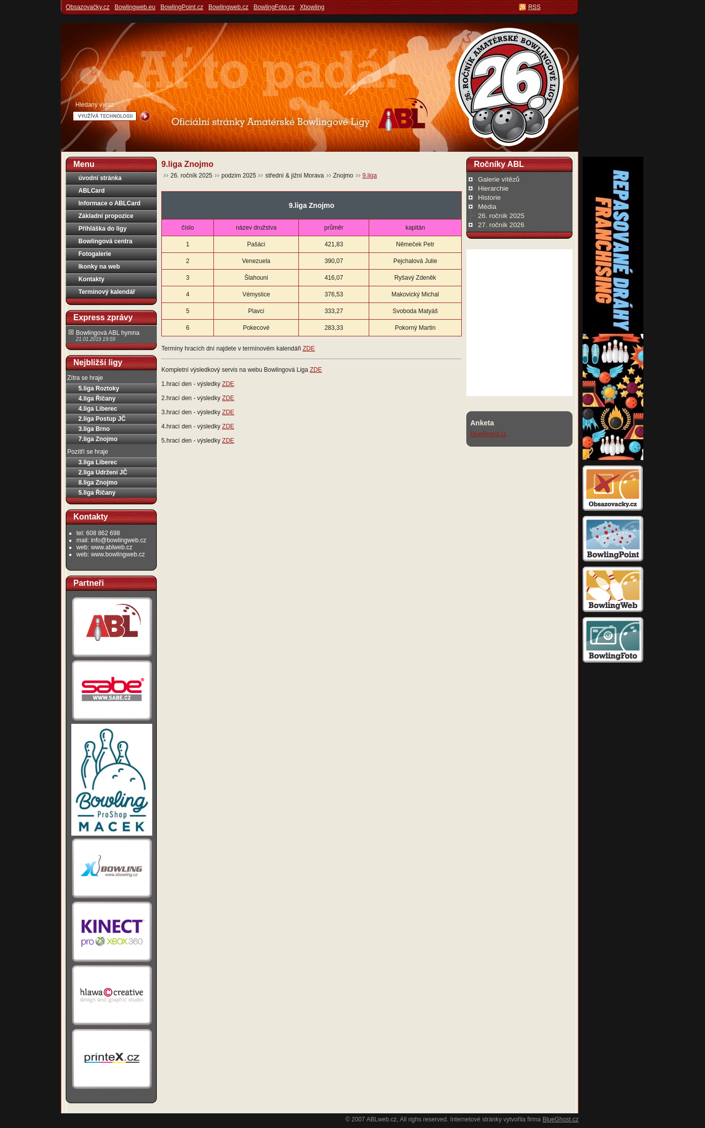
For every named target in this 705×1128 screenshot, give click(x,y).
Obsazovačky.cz (87, 7)
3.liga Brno (94, 428)
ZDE (308, 348)
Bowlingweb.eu (134, 7)
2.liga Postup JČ (101, 418)
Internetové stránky (476, 1119)
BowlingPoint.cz (181, 7)
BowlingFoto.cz (273, 7)
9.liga (370, 175)
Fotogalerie (94, 253)
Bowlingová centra (105, 241)
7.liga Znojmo (97, 439)
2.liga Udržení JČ (102, 472)
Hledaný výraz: (95, 104)
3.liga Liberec (97, 462)
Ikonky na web (99, 266)
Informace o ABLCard (109, 203)
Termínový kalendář (107, 291)
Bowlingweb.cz (228, 7)
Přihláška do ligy (102, 228)
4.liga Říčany (96, 398)
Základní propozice (106, 216)
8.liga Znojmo (97, 482)
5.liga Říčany (96, 492)
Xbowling (312, 7)
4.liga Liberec (97, 408)
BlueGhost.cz (561, 1119)
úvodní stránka (99, 178)
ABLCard (91, 190)
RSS (534, 7)
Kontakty (91, 279)
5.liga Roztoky (98, 388)
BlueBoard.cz (488, 434)
